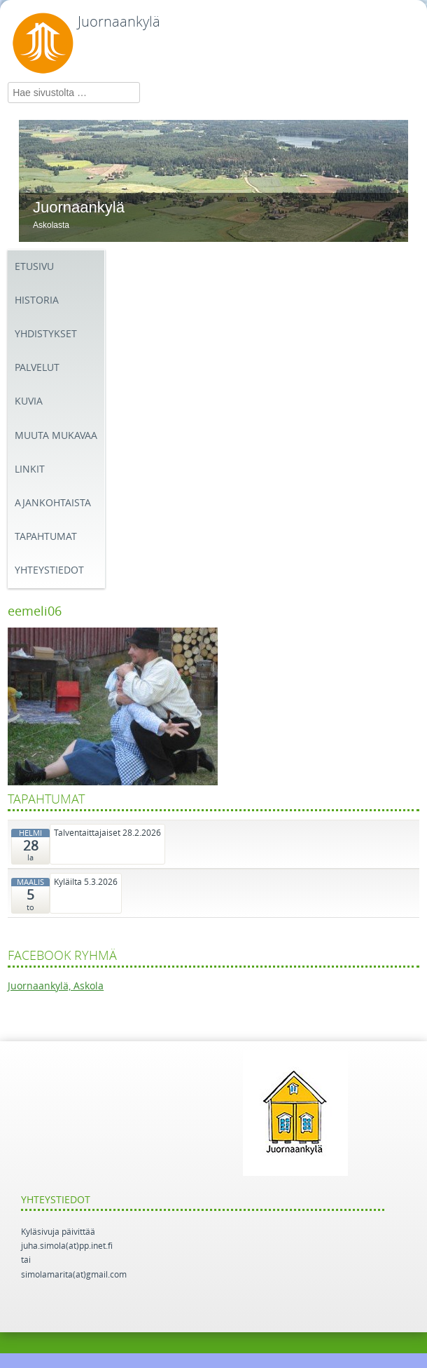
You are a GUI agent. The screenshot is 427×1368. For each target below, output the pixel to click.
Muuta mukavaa (56, 436)
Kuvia (29, 401)
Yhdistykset (46, 334)
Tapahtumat (46, 537)
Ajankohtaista (53, 503)
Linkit (30, 469)
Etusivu (34, 267)
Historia (37, 300)
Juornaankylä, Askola (56, 986)
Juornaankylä (119, 21)
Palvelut (37, 368)
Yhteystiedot (49, 570)
